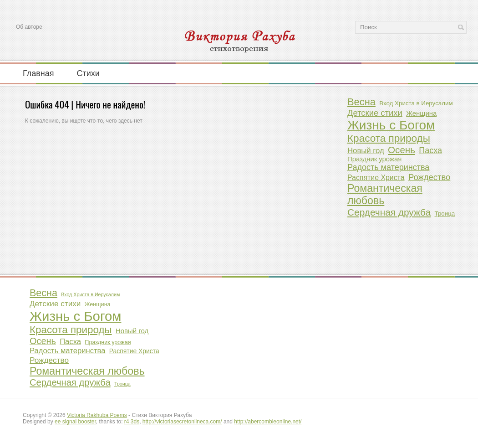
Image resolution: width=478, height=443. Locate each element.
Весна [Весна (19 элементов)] (361, 102)
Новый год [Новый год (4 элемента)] (365, 150)
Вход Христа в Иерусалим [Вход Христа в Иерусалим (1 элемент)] (416, 103)
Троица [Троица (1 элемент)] (444, 213)
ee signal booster (75, 421)
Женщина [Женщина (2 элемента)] (421, 113)
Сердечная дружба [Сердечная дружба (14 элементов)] (389, 212)
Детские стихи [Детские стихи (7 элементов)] (374, 113)
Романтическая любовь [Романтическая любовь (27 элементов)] (384, 194)
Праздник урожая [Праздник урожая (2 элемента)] (374, 159)
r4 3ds (131, 421)
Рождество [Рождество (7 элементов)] (429, 177)
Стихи (88, 73)
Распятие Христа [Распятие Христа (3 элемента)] (376, 177)
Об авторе (29, 27)
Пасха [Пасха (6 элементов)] (430, 150)
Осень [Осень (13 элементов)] (401, 149)
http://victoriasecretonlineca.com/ (182, 421)
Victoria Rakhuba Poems (97, 415)
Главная (38, 73)
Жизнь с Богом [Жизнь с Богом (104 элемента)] (391, 125)
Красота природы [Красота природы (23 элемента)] (388, 138)
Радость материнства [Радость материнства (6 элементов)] (388, 167)
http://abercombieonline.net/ (267, 421)
